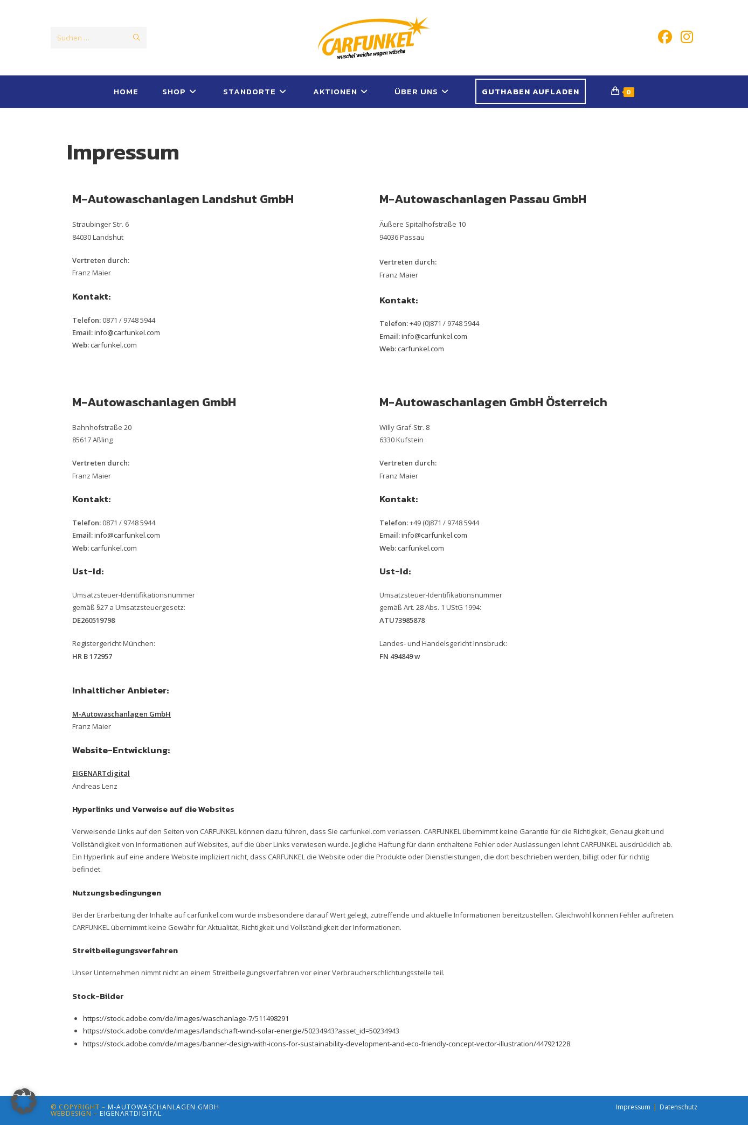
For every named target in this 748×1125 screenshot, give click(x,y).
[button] (23, 1101)
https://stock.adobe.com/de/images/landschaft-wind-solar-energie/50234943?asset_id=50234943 (241, 1031)
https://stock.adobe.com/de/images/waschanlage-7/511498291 (186, 1018)
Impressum (633, 1107)
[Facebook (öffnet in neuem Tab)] (665, 37)
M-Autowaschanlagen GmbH (163, 1107)
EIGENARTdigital (131, 1113)
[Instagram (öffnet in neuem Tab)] (686, 37)
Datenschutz (678, 1107)
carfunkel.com (114, 345)
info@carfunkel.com (127, 332)
